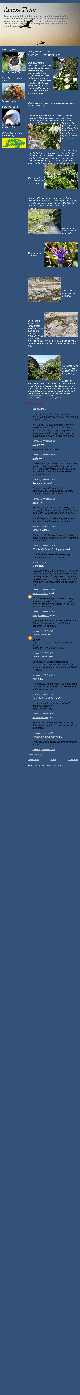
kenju (36, 409)
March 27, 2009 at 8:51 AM (44, 455)
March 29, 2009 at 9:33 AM (44, 750)
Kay (35, 678)
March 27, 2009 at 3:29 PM (44, 590)
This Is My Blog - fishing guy (48, 549)
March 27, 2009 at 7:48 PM (44, 653)
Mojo (35, 566)
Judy (35, 458)
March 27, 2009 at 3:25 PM (44, 562)
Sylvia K (37, 530)
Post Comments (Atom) (52, 765)
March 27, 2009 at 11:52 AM (44, 526)
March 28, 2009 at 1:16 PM (44, 714)
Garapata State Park (41, 398)
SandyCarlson (40, 593)
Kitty (39, 73)
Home (53, 759)
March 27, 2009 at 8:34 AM (44, 441)
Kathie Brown (40, 717)
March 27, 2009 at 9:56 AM (44, 499)
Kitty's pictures (55, 398)
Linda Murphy (40, 656)
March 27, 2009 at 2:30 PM (44, 546)
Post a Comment (35, 755)
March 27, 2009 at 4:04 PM (44, 631)
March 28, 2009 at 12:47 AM (44, 675)
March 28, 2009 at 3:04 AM (44, 694)
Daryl (35, 444)
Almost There (20, 9)
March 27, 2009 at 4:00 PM (44, 612)
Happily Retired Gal (43, 698)
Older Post (73, 759)
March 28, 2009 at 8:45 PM (44, 733)
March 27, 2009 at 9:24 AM (44, 480)
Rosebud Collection (44, 736)
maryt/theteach (41, 615)
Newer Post (33, 759)
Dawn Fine (38, 634)
